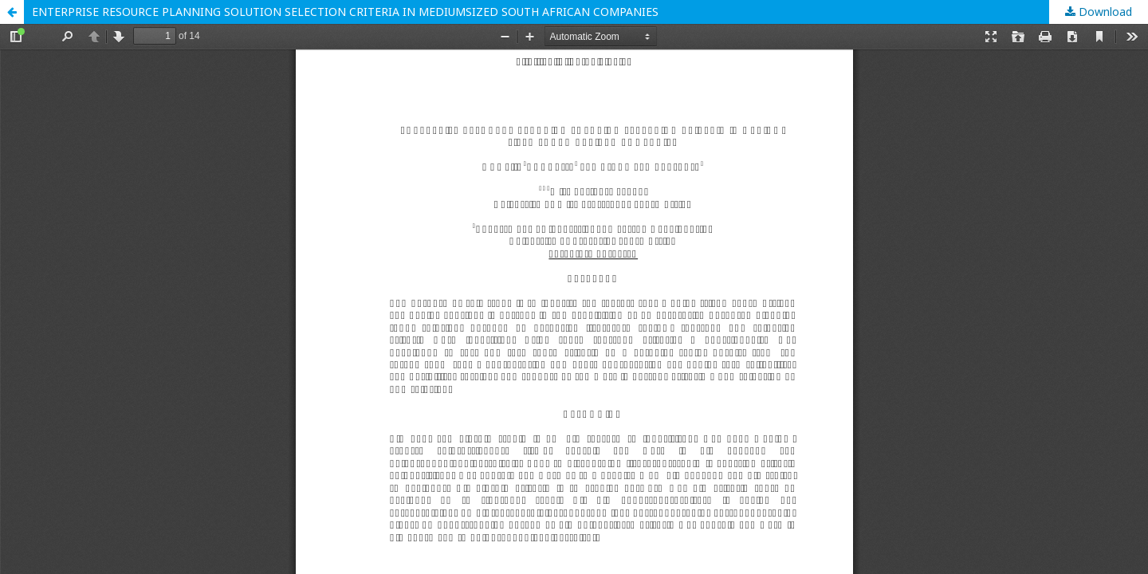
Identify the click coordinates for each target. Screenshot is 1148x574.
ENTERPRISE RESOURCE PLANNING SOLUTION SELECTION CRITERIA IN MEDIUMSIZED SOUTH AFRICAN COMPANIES (345, 11)
